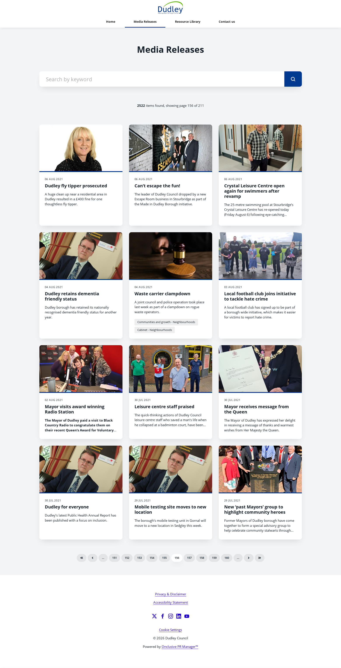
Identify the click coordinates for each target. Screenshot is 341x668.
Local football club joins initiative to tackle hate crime (260, 296)
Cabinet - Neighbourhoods (154, 330)
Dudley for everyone (67, 507)
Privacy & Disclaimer (170, 594)
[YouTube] (186, 616)
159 (214, 558)
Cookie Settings (170, 630)
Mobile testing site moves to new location (170, 509)
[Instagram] (170, 616)
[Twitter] (154, 616)
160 (226, 558)
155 (164, 558)
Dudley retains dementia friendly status (72, 296)
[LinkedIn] (178, 616)
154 (152, 558)
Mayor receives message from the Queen (256, 409)
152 (127, 558)
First (81, 558)
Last (259, 558)
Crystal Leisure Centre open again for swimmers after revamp (254, 191)
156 (177, 558)
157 (189, 558)
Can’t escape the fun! (157, 186)
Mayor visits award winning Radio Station (74, 409)
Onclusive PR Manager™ (180, 646)
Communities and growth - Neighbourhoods (166, 322)
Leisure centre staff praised (164, 407)
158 (201, 558)
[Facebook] (162, 616)
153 (139, 558)
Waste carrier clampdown (162, 294)
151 (114, 558)
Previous (92, 558)
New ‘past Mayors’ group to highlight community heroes (254, 509)
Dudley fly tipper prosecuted (76, 186)
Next (249, 558)
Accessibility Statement (170, 602)
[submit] (293, 79)
